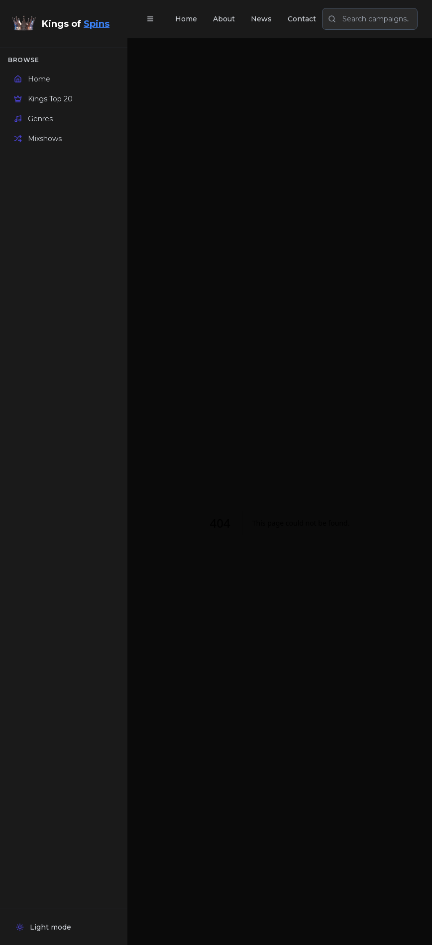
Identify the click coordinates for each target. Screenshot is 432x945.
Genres (33, 118)
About (224, 18)
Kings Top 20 (43, 98)
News (261, 18)
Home (32, 79)
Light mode (43, 927)
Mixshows (38, 138)
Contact (302, 18)
